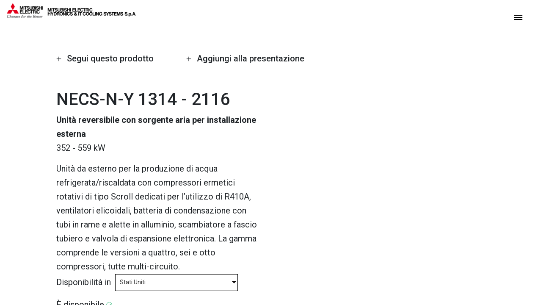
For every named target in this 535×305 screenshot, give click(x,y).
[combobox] (176, 282)
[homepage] (71, 15)
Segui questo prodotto (105, 58)
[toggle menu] (518, 16)
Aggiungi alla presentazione (245, 58)
